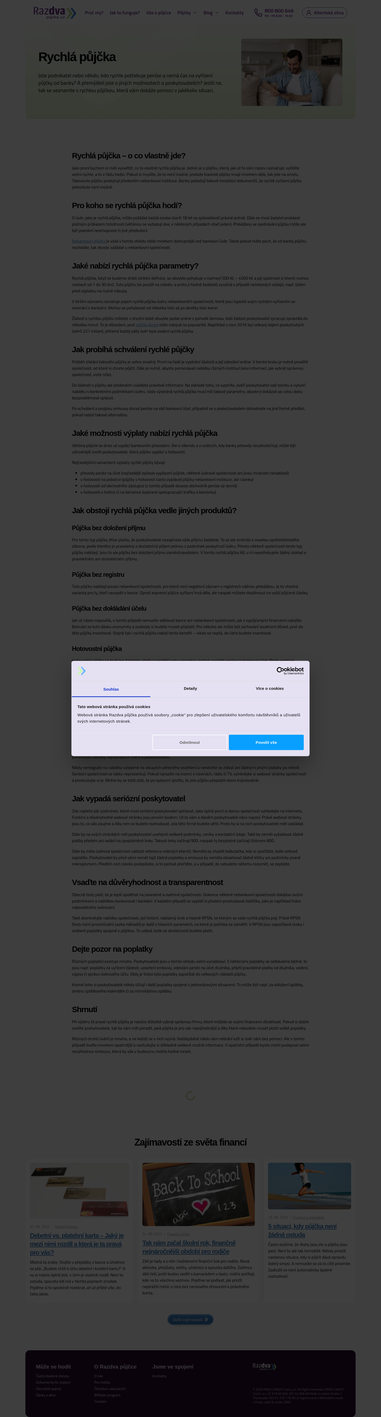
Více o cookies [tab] (270, 688)
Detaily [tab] (190, 688)
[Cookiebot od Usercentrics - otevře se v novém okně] (280, 671)
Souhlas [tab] (111, 689)
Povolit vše (266, 742)
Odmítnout (189, 742)
